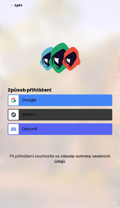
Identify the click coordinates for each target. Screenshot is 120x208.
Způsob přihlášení (30, 90)
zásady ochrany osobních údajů (82, 158)
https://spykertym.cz (60, 57)
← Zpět (16, 5)
